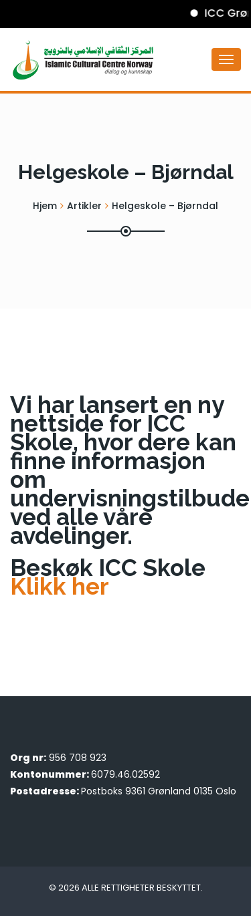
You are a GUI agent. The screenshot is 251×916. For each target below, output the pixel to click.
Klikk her (59, 586)
